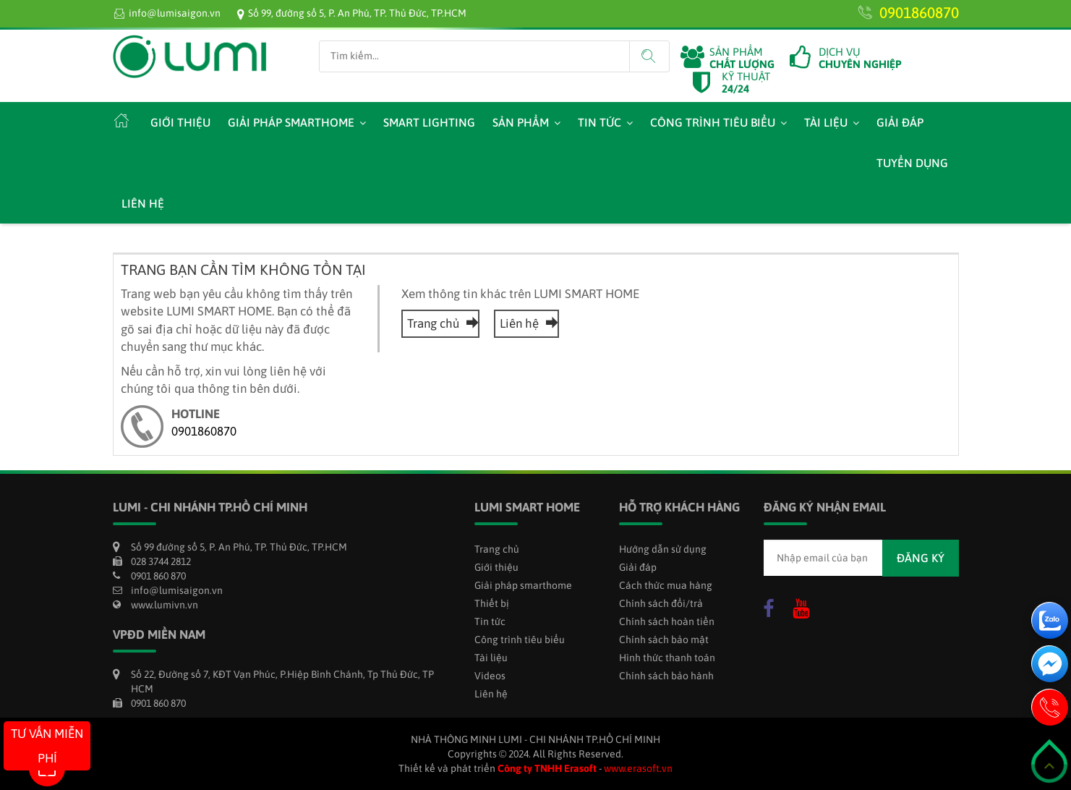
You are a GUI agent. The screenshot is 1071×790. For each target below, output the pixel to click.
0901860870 (919, 12)
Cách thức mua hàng (665, 585)
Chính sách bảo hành (666, 675)
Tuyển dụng (912, 162)
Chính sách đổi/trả (661, 603)
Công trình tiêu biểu (712, 122)
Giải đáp (899, 122)
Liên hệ (142, 203)
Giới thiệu (180, 122)
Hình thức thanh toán (667, 657)
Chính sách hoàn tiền (666, 621)
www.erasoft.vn (638, 768)
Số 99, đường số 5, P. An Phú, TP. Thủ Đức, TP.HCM (357, 13)
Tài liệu (826, 122)
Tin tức (599, 122)
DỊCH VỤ (860, 58)
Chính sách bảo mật (664, 639)
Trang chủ (440, 323)
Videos (489, 675)
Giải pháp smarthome (291, 122)
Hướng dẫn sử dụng (663, 549)
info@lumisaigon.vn (175, 13)
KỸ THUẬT (746, 82)
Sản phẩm (520, 122)
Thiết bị (491, 603)
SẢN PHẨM (742, 58)
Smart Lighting (429, 122)
